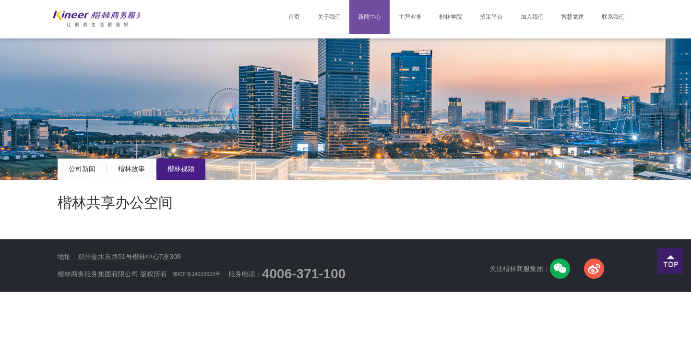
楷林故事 (152, 169)
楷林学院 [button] (430, 19)
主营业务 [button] (385, 19)
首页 (261, 11)
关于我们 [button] (295, 19)
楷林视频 (216, 169)
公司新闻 (89, 169)
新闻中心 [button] (340, 19)
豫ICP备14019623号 (204, 274)
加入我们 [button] (520, 19)
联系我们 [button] (611, 19)
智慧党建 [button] (565, 19)
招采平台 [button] (475, 19)
